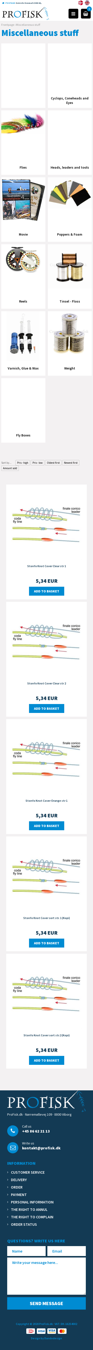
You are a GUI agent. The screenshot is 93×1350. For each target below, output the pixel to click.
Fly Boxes (23, 435)
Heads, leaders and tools (70, 167)
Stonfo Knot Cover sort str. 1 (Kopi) (46, 918)
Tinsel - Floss (70, 301)
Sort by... (6, 462)
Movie (23, 234)
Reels (23, 301)
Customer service (28, 1172)
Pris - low (37, 462)
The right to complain (32, 1216)
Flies (23, 167)
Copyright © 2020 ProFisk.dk (34, 1324)
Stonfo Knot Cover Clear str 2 (46, 683)
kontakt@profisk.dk (41, 1147)
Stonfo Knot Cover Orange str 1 (46, 800)
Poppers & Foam (69, 234)
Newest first (71, 462)
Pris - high (22, 462)
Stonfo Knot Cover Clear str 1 (46, 566)
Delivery (19, 1179)
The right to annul (29, 1209)
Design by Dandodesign (46, 1338)
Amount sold (10, 468)
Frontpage (7, 25)
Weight (69, 368)
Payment (19, 1194)
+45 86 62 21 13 (36, 1131)
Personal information (32, 1201)
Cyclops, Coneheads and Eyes (70, 100)
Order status (24, 1224)
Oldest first (53, 462)
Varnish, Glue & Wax (23, 368)
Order (17, 1187)
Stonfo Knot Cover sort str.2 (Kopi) (47, 1035)
